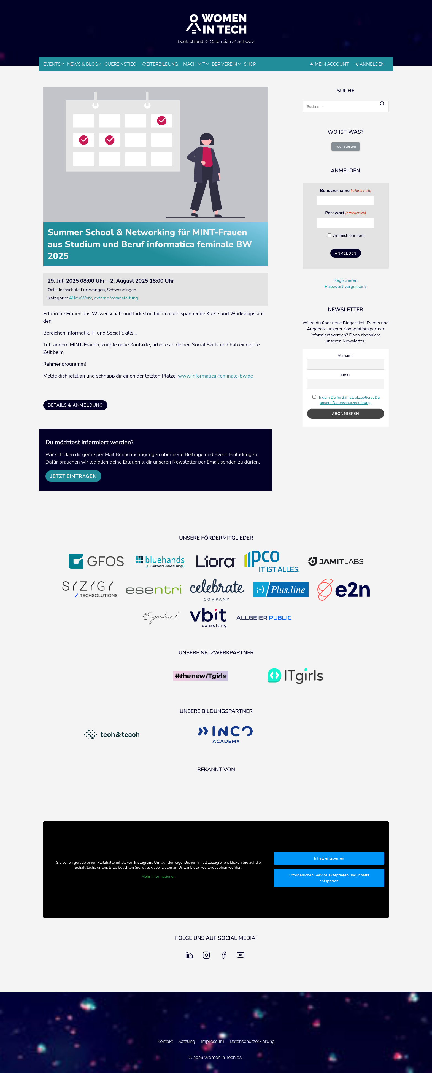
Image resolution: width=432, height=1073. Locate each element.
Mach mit (194, 64)
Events (52, 64)
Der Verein (224, 64)
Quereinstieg (120, 64)
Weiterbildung (160, 64)
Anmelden (372, 64)
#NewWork (80, 298)
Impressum (212, 1041)
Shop (250, 64)
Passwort (345, 213)
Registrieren (346, 280)
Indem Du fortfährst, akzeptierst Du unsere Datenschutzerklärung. (349, 400)
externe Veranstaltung (116, 298)
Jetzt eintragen (73, 476)
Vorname (345, 355)
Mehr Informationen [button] (158, 876)
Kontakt (165, 1041)
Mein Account (332, 64)
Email (345, 375)
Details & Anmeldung (75, 405)
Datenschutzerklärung (252, 1041)
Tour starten (345, 146)
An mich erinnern (349, 235)
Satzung (186, 1041)
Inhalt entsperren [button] (329, 858)
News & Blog (82, 64)
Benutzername (345, 191)
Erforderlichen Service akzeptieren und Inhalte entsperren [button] (328, 878)
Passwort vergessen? (346, 286)
